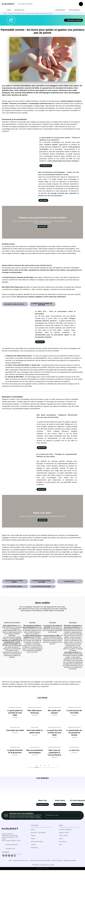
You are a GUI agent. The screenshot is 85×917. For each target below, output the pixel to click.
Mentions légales (57, 860)
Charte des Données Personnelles (40, 860)
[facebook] (3, 855)
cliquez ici (38, 817)
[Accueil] (9, 4)
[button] (73, 20)
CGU (10, 860)
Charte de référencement (20, 860)
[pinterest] (11, 855)
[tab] (3, 10)
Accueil (5, 13)
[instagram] (9, 855)
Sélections (10, 13)
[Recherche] (81, 4)
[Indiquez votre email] (61, 815)
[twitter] (6, 855)
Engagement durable (70, 860)
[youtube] (14, 855)
